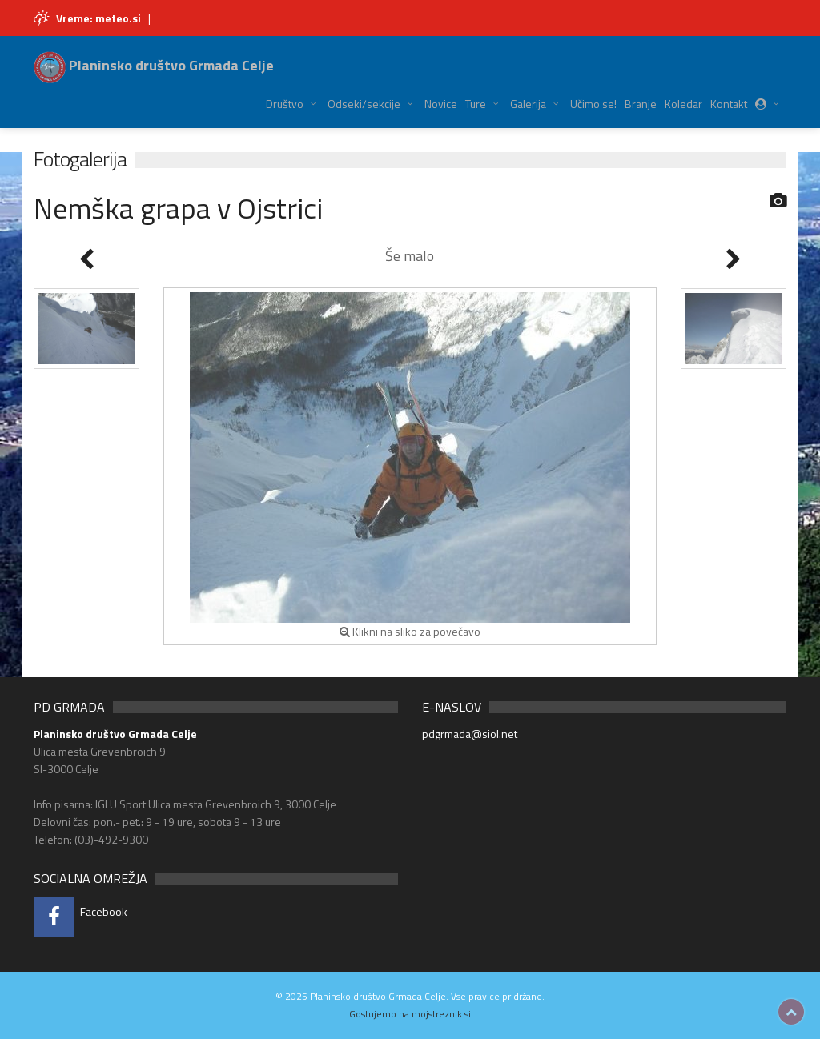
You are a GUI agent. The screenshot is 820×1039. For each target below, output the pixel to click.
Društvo (284, 103)
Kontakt (728, 103)
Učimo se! (593, 103)
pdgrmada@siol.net (469, 733)
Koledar (683, 103)
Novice (440, 103)
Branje (641, 103)
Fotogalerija (80, 159)
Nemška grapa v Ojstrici (178, 208)
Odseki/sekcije (364, 103)
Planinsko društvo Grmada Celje (154, 65)
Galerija (528, 103)
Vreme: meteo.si (98, 18)
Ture (475, 103)
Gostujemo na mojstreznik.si (410, 1013)
